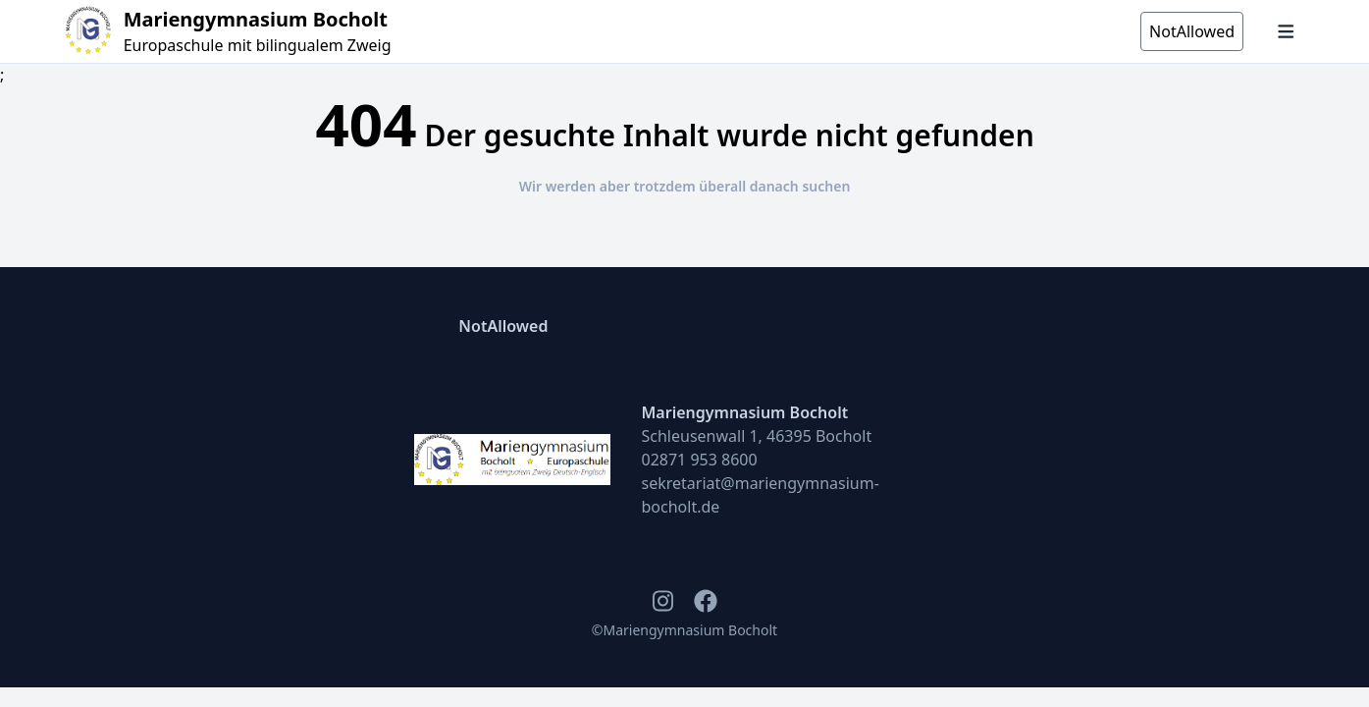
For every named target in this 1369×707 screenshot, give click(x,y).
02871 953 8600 (700, 459)
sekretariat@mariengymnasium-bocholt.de (760, 494)
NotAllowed (503, 326)
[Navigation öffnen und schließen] (1286, 31)
